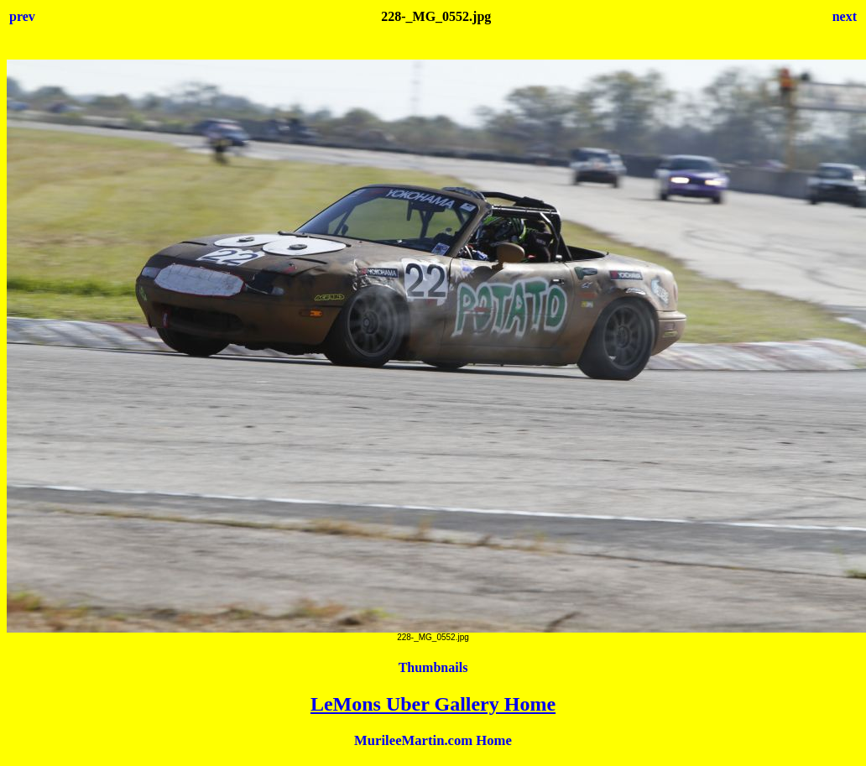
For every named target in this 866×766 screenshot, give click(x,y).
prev (22, 16)
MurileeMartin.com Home (433, 740)
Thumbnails (433, 667)
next (844, 16)
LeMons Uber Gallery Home (433, 704)
